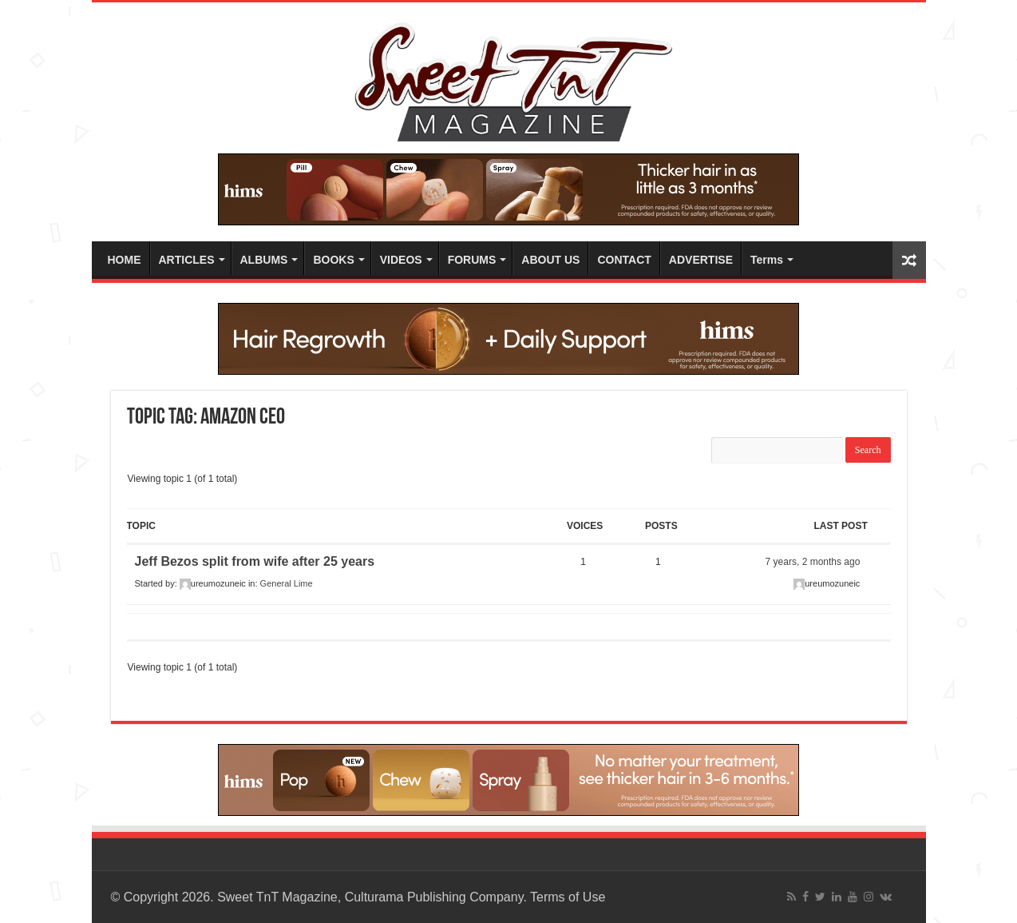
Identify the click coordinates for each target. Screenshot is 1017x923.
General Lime (286, 583)
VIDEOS (401, 259)
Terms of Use (567, 897)
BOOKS (333, 259)
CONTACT (624, 259)
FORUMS (472, 259)
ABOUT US (550, 259)
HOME (124, 259)
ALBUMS (264, 259)
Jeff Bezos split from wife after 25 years (255, 561)
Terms (766, 259)
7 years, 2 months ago (813, 561)
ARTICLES (187, 259)
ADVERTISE (701, 259)
